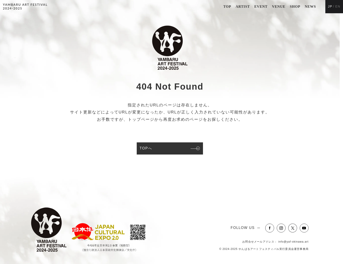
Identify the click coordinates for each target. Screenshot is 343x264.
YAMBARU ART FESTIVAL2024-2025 (25, 6)
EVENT (260, 6)
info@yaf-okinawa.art (293, 241)
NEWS (310, 6)
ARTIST (243, 6)
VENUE (278, 6)
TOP (227, 6)
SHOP (295, 6)
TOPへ (146, 148)
